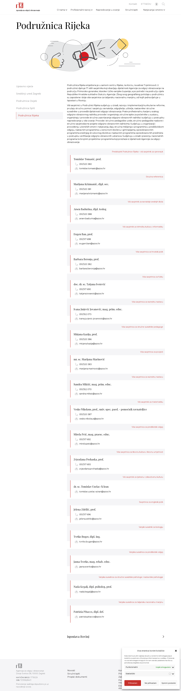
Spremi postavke (168, 683)
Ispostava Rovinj (78, 638)
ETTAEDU (146, 4)
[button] (176, 651)
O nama (61, 10)
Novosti (71, 670)
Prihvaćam (132, 683)
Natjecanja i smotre (153, 10)
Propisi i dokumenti (77, 677)
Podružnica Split (25, 108)
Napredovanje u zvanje (108, 10)
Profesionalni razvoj (80, 10)
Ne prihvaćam (151, 683)
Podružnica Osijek (26, 101)
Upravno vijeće (24, 86)
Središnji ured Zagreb (28, 93)
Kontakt (133, 4)
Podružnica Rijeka (28, 115)
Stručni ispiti (131, 10)
